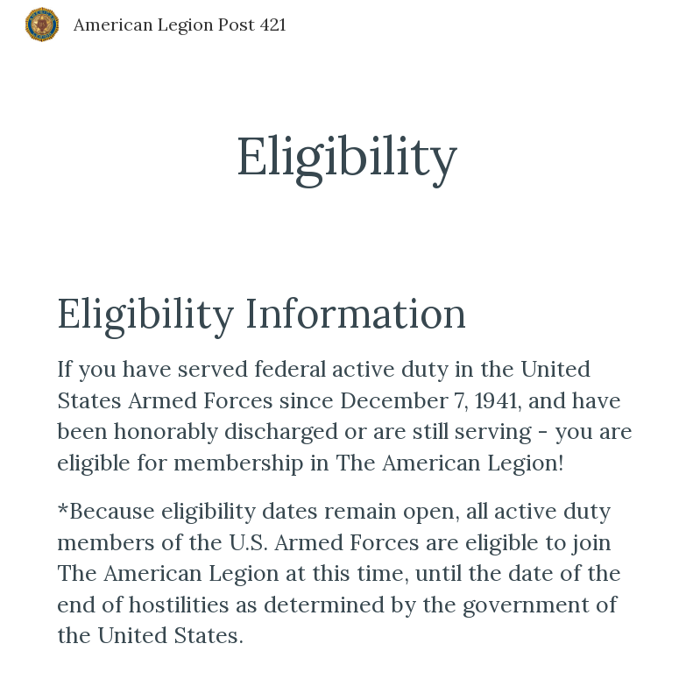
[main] (347, 155)
